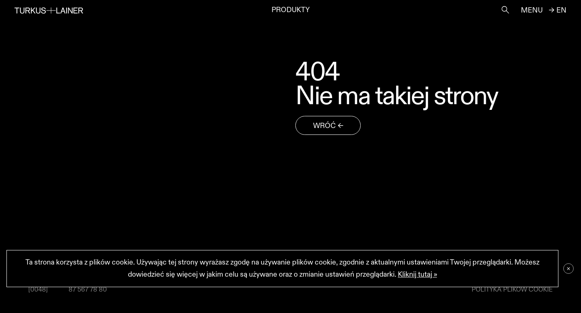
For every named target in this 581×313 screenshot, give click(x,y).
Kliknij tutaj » (417, 274)
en (561, 10)
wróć (324, 125)
